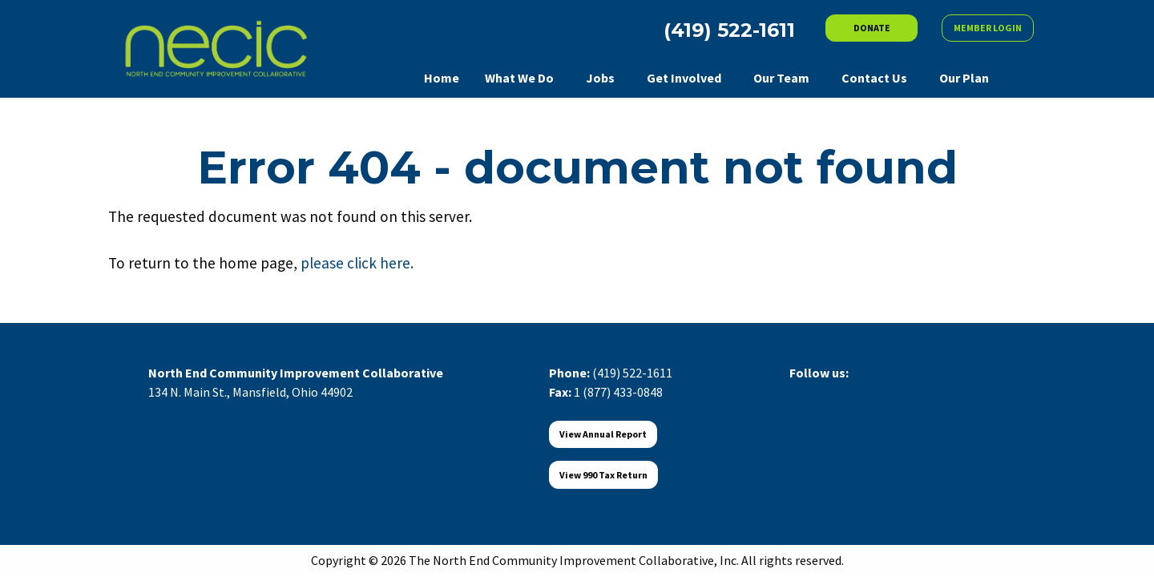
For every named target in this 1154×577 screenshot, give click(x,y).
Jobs (600, 78)
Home (441, 78)
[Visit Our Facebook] (802, 391)
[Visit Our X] (828, 391)
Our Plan (964, 78)
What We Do (519, 78)
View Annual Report (603, 434)
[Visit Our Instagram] (879, 391)
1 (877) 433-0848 (618, 392)
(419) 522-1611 (632, 373)
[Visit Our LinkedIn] (853, 391)
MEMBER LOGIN (988, 28)
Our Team (781, 78)
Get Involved (684, 78)
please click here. (357, 262)
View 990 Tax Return (603, 475)
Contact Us (874, 78)
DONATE (871, 28)
